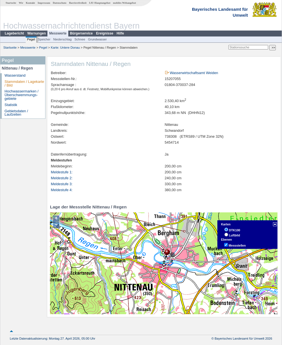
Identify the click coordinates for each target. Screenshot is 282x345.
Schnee (80, 39)
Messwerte (57, 33)
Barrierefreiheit (78, 2)
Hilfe (120, 33)
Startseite (11, 2)
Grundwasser (97, 39)
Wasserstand (15, 75)
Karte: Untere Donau (65, 47)
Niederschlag (62, 39)
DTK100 (234, 230)
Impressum (44, 2)
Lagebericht (14, 33)
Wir (21, 2)
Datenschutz (60, 2)
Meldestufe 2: (62, 178)
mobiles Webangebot (124, 2)
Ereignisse (104, 33)
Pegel (31, 39)
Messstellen (237, 245)
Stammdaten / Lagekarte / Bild (24, 83)
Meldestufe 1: (62, 172)
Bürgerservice (81, 33)
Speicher (44, 39)
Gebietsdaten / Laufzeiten (16, 113)
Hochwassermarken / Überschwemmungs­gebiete (21, 95)
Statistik (11, 105)
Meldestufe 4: (62, 190)
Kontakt (30, 2)
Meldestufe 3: (62, 184)
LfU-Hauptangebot (99, 2)
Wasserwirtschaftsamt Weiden (194, 73)
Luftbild (234, 235)
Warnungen (36, 33)
